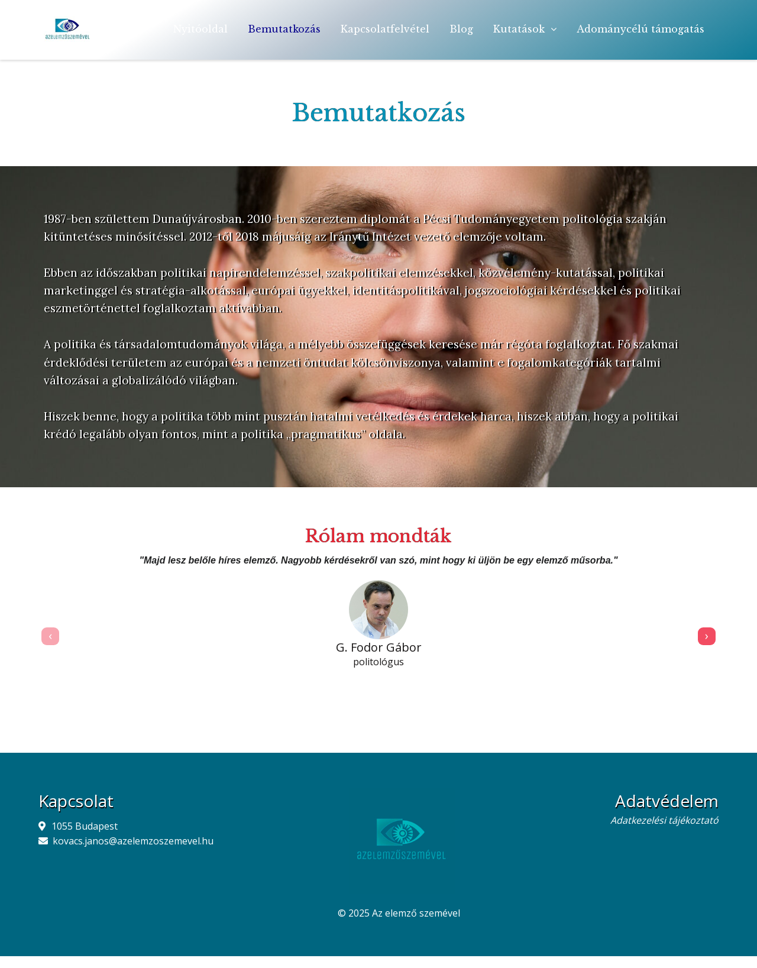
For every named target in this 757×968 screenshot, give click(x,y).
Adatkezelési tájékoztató (664, 820)
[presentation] (50, 636)
